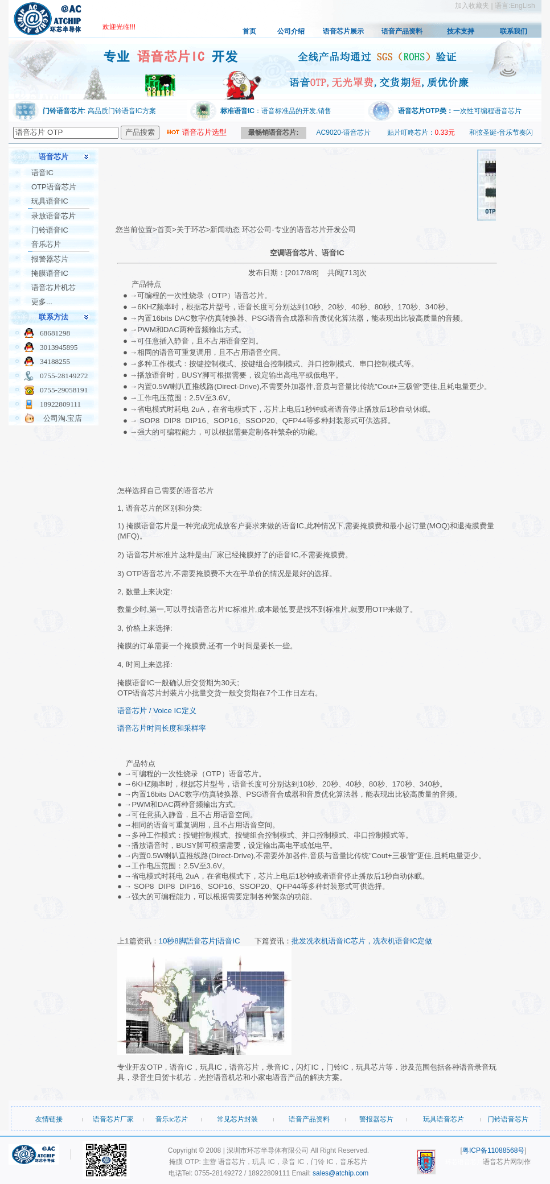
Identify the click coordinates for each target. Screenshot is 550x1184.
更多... (41, 301)
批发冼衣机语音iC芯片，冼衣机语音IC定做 (362, 941)
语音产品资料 (401, 31)
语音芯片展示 (343, 31)
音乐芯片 (46, 244)
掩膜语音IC (49, 273)
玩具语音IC (49, 201)
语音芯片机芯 (53, 287)
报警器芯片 (49, 259)
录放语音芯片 (53, 216)
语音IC (42, 172)
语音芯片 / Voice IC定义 (156, 710)
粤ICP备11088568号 (493, 1150)
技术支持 (460, 31)
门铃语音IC (49, 230)
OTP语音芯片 (53, 187)
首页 (249, 31)
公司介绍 (291, 31)
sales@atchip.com (340, 1173)
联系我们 (513, 31)
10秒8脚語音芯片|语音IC (201, 941)
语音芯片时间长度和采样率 (161, 728)
